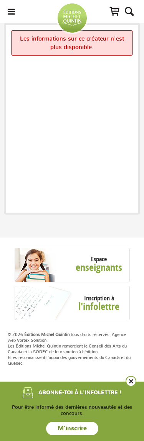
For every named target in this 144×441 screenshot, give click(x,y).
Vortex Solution (31, 340)
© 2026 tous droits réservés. (59, 334)
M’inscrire (72, 428)
